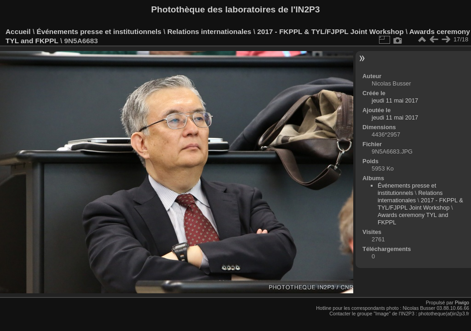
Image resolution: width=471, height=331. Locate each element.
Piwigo (462, 302)
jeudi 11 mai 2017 (395, 100)
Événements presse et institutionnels (98, 31)
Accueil (18, 31)
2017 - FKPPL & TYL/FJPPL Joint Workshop (330, 31)
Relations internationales (209, 31)
